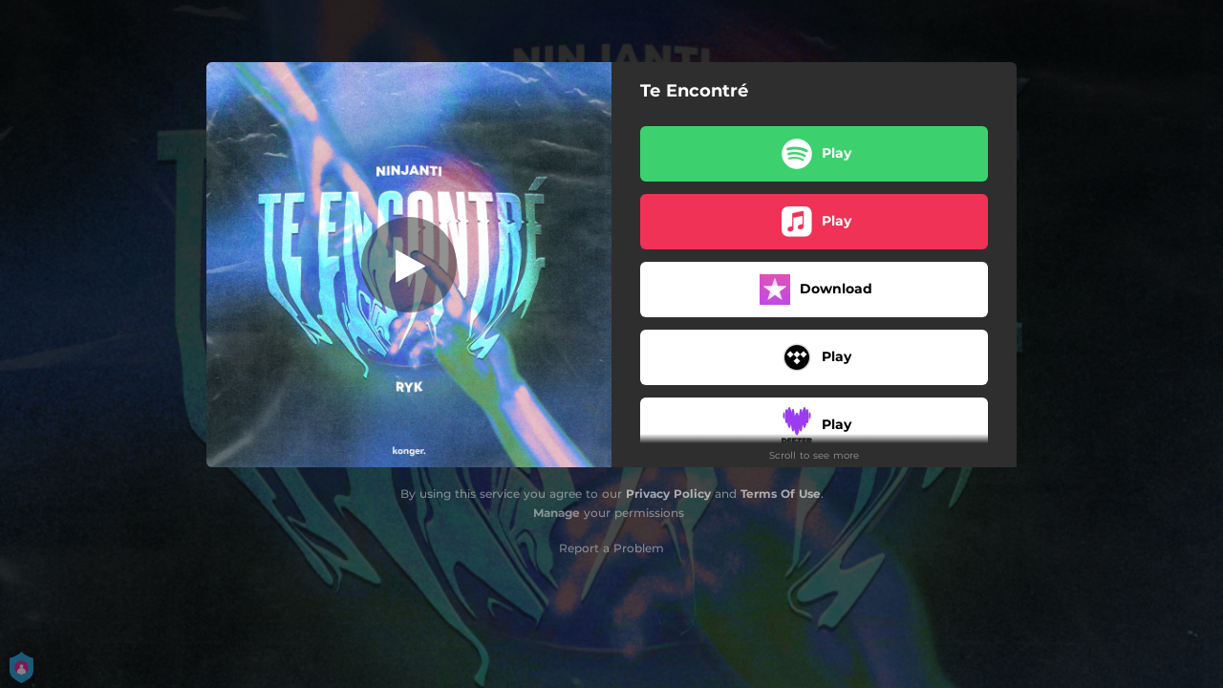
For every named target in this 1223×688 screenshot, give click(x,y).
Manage (556, 512)
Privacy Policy (668, 493)
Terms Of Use (780, 493)
